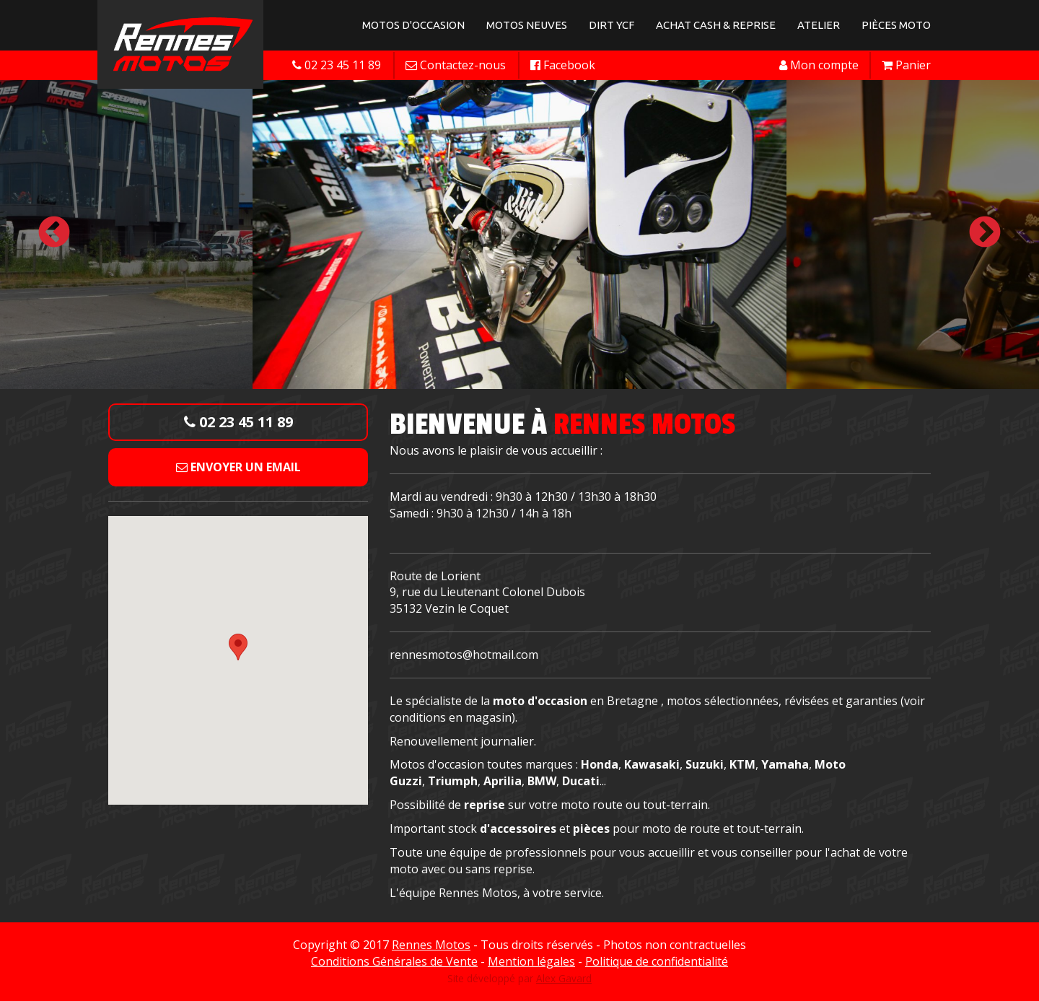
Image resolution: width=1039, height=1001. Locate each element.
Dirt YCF (611, 25)
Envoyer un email (238, 467)
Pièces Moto (896, 25)
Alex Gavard (564, 978)
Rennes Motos (431, 945)
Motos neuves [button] (526, 25)
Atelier (818, 25)
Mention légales (531, 961)
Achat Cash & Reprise (716, 25)
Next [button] (985, 233)
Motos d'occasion (413, 25)
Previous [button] (54, 233)
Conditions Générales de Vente (394, 961)
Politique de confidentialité (656, 961)
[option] (519, 233)
